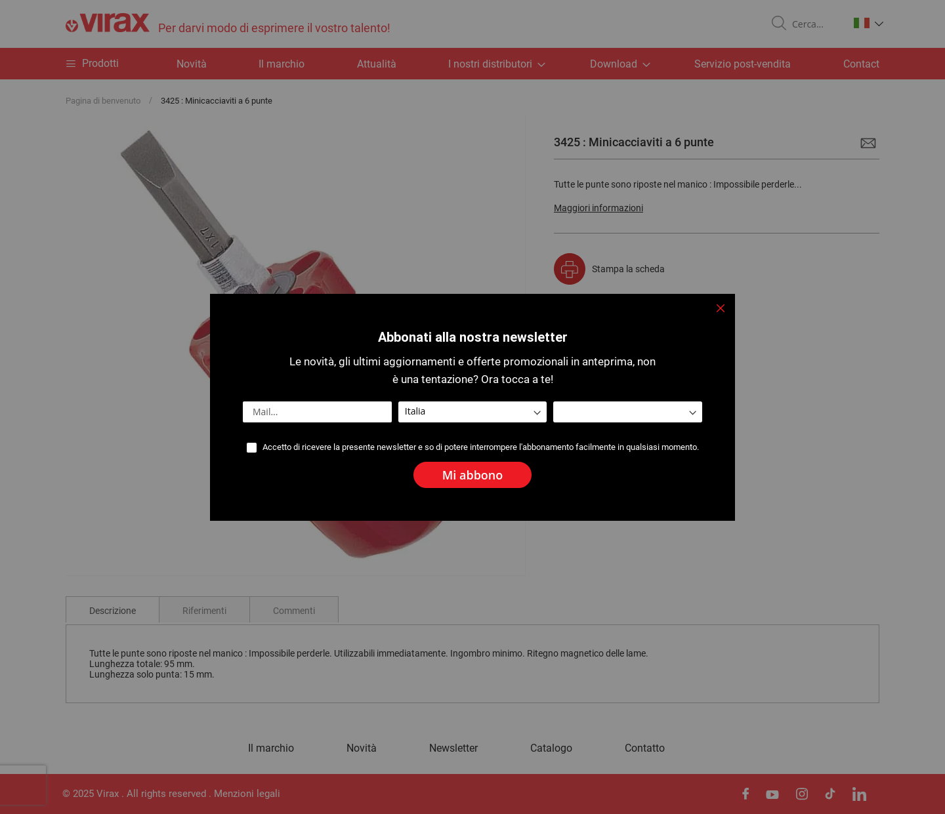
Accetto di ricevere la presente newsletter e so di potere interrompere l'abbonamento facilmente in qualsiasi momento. (480, 447)
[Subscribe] (472, 475)
